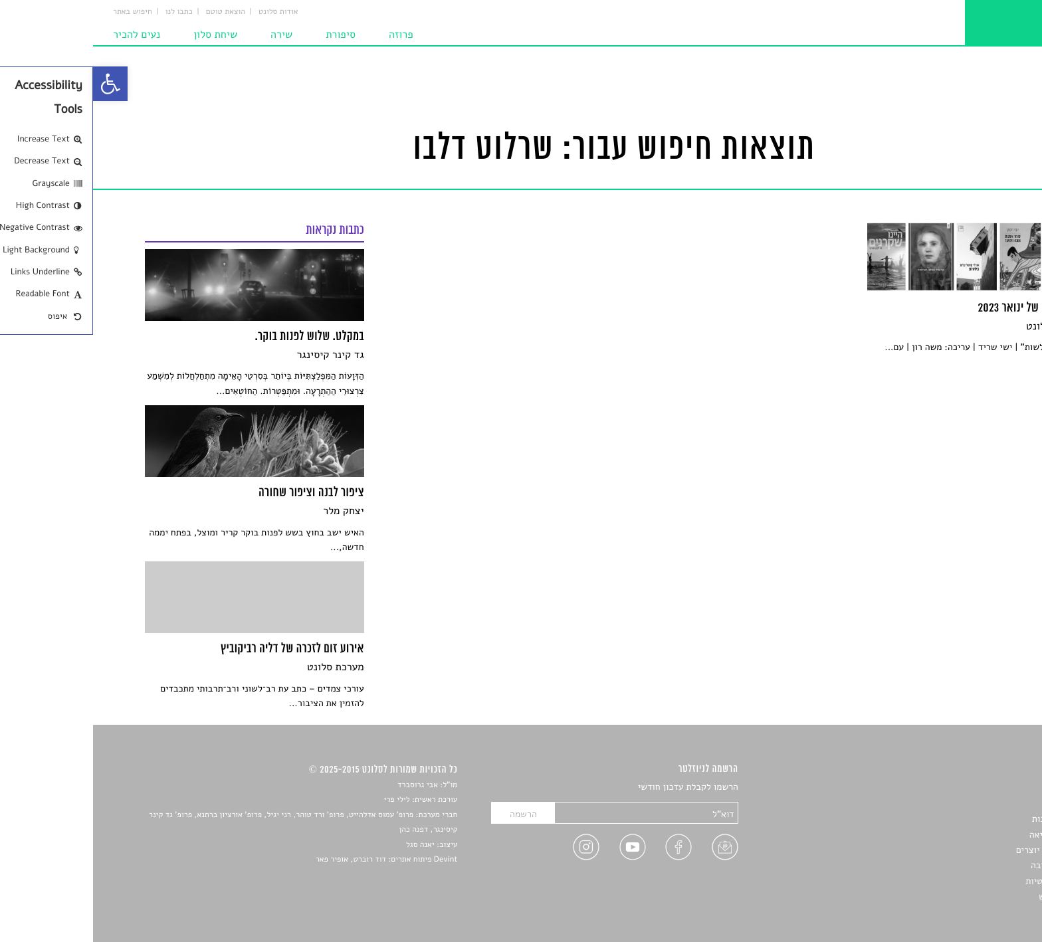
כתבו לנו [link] (86, 12)
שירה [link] (188, 34)
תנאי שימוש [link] (968, 896)
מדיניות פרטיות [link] (961, 881)
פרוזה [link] (308, 34)
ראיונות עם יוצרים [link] (956, 850)
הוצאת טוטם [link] (132, 12)
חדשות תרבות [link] (964, 818)
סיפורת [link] (247, 34)
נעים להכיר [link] (43, 34)
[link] (17, 83)
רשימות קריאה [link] (963, 834)
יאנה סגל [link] (327, 845)
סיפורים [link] (975, 787)
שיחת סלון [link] (122, 34)
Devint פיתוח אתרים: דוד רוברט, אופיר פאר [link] (293, 859)
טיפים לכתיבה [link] (964, 865)
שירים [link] (979, 803)
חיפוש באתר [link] (39, 12)
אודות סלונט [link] (185, 12)
